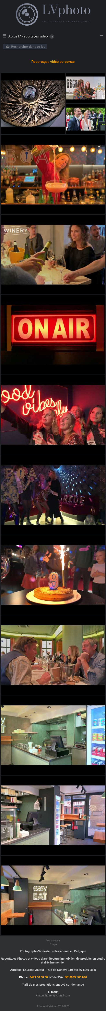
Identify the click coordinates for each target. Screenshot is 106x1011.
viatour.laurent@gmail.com (53, 995)
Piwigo (53, 944)
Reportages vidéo (34, 36)
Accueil (13, 36)
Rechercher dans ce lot (28, 46)
